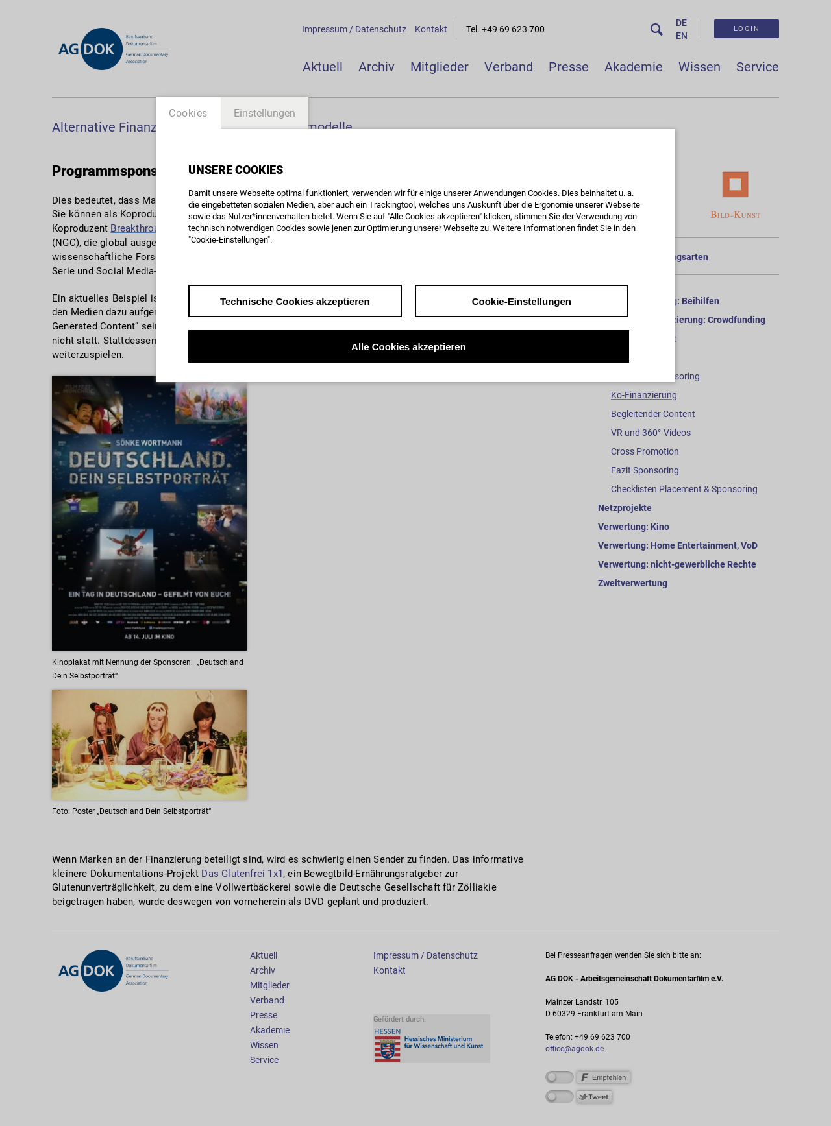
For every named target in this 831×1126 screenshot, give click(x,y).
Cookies (188, 113)
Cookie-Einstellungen (521, 301)
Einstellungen (264, 113)
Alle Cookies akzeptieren (408, 346)
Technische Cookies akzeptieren (295, 301)
